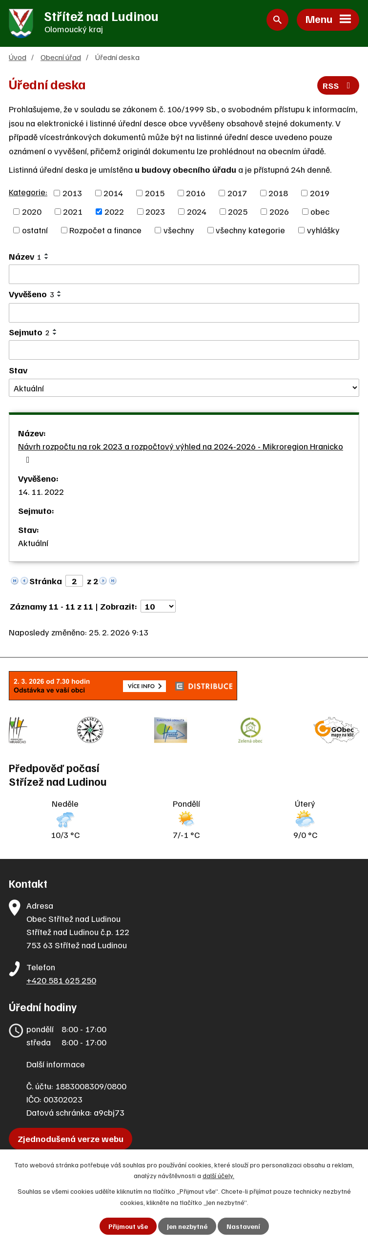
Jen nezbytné (187, 1226)
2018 (278, 192)
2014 (113, 192)
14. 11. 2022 (41, 491)
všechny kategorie (250, 229)
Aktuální (33, 542)
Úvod (17, 57)
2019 (319, 192)
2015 (154, 192)
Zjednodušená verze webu (70, 1138)
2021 (72, 211)
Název (25, 256)
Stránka (45, 580)
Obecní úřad (61, 57)
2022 (114, 211)
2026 (279, 211)
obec (319, 211)
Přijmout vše (128, 1226)
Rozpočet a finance (105, 229)
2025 (237, 211)
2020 (31, 211)
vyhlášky (323, 229)
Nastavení (243, 1226)
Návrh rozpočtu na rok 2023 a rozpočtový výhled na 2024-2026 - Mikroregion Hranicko (180, 452)
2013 (72, 192)
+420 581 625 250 (61, 980)
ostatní (35, 229)
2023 (155, 211)
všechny (179, 229)
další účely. (218, 1175)
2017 (237, 192)
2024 (196, 211)
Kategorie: (28, 191)
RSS (338, 85)
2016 (195, 192)
